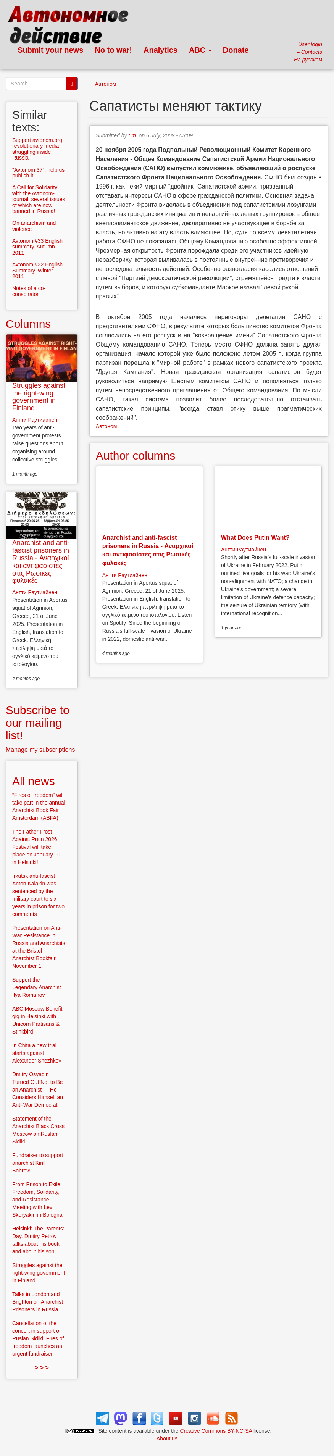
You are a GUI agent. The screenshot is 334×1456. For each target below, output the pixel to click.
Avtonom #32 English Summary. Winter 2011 (37, 270)
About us (167, 1438)
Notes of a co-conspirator (28, 291)
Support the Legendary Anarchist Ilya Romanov (36, 987)
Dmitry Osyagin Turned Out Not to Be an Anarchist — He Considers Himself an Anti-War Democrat (37, 1089)
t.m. (132, 135)
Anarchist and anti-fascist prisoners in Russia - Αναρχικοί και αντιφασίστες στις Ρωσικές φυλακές (40, 561)
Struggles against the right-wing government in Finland (38, 397)
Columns (28, 324)
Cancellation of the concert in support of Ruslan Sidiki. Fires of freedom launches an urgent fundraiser (38, 1338)
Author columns (135, 455)
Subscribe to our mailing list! (37, 723)
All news (33, 781)
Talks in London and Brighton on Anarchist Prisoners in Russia (37, 1301)
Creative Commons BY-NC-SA (216, 1431)
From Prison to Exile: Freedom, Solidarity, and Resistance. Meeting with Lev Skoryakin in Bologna (37, 1199)
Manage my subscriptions (40, 750)
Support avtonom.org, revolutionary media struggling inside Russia (38, 149)
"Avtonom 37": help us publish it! (38, 173)
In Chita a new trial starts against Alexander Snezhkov (36, 1053)
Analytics (160, 50)
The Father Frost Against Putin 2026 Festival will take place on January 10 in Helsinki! (36, 847)
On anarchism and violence (34, 226)
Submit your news (50, 50)
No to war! (113, 50)
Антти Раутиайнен (124, 575)
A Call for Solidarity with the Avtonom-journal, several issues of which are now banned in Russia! (38, 199)
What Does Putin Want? (255, 537)
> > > (42, 1367)
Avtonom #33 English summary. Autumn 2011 (37, 247)
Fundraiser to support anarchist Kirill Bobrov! (37, 1163)
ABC (200, 50)
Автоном (105, 84)
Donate (236, 50)
